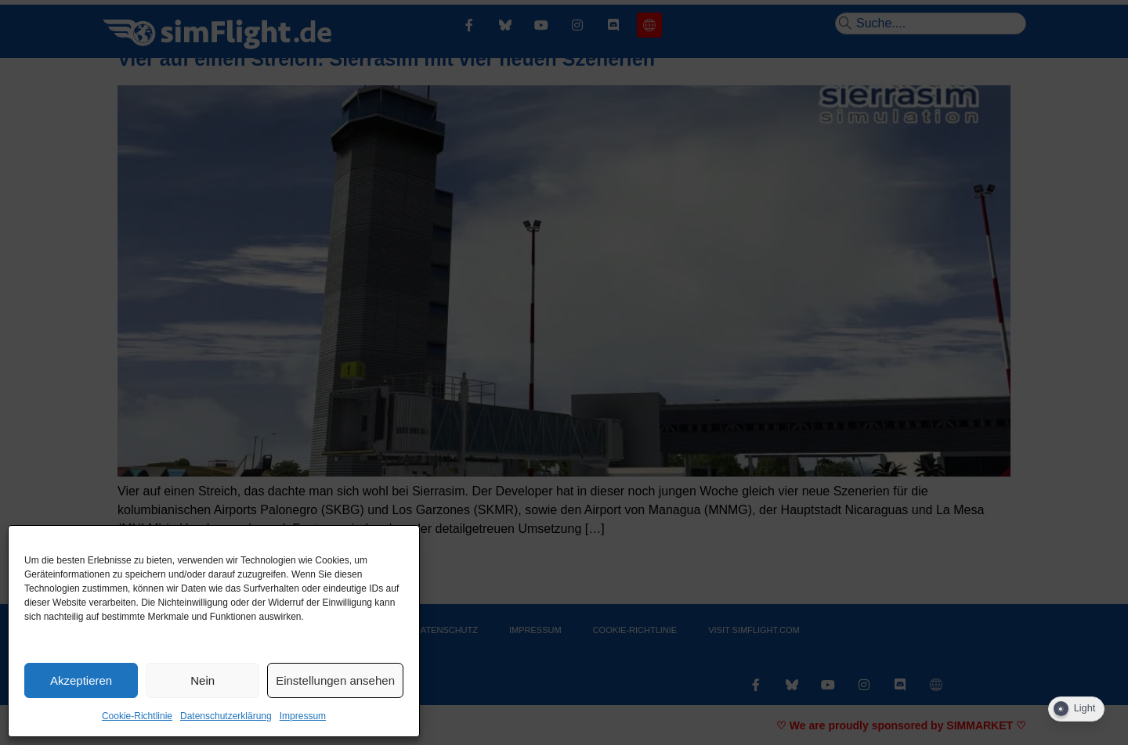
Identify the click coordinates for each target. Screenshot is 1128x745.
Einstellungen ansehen (335, 680)
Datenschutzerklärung (226, 716)
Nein (202, 680)
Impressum (303, 716)
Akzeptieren (81, 680)
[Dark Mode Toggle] (1076, 709)
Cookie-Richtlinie (137, 716)
